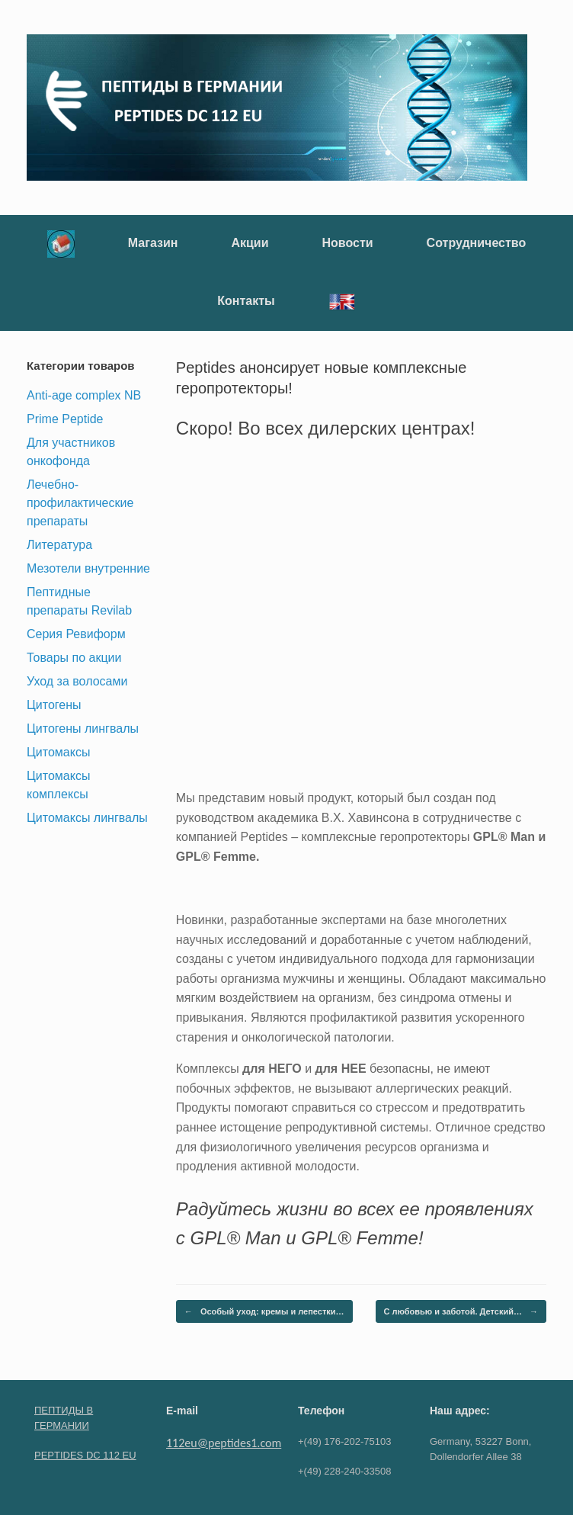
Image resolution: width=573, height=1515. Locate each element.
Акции (249, 242)
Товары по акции (74, 657)
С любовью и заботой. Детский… (461, 1311)
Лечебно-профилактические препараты (80, 503)
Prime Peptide (65, 418)
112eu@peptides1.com (223, 1443)
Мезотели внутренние (88, 568)
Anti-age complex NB (84, 395)
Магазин (153, 242)
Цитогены (54, 704)
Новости (347, 242)
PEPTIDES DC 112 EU (85, 1455)
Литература (59, 544)
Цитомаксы (58, 752)
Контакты (245, 300)
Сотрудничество (477, 242)
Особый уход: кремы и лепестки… (264, 1311)
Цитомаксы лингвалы (87, 817)
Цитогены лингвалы (83, 728)
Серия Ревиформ (76, 634)
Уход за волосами (77, 681)
